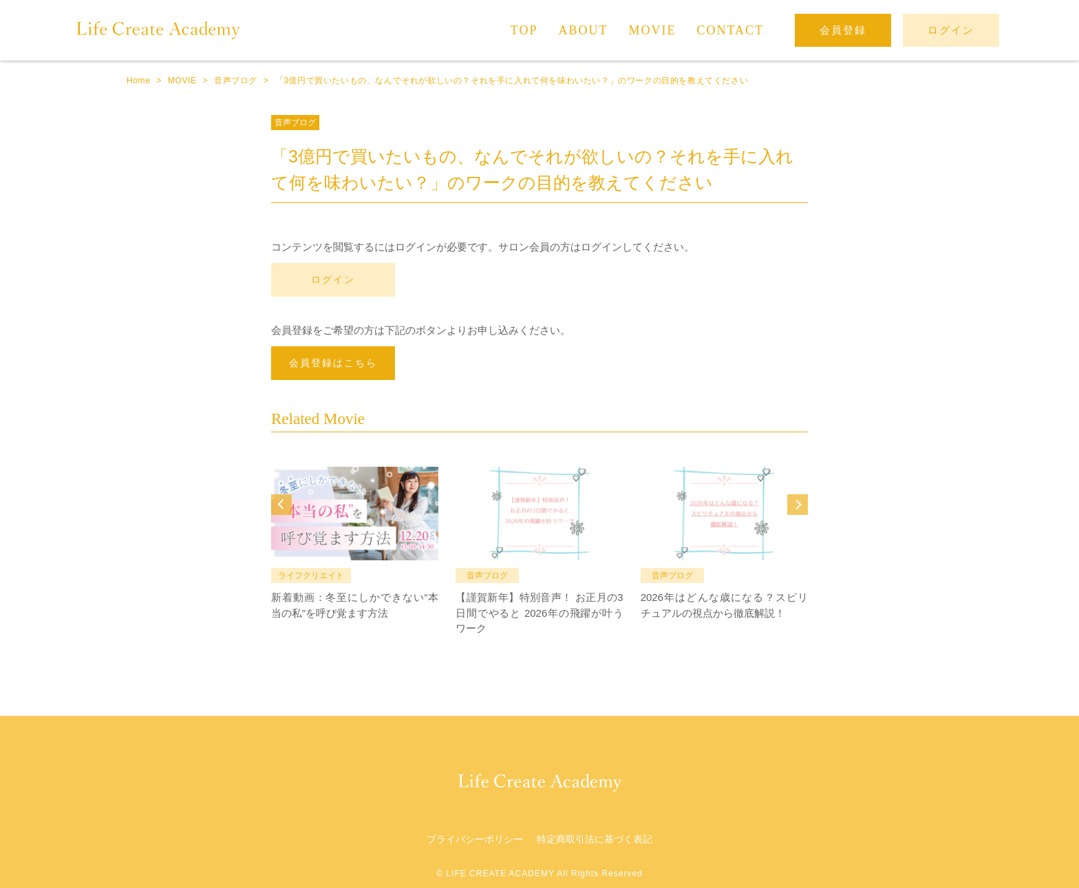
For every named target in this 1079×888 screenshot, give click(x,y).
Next (797, 504)
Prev (281, 504)
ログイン (333, 279)
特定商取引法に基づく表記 (594, 839)
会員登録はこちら (333, 362)
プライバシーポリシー (475, 839)
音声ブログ (295, 122)
